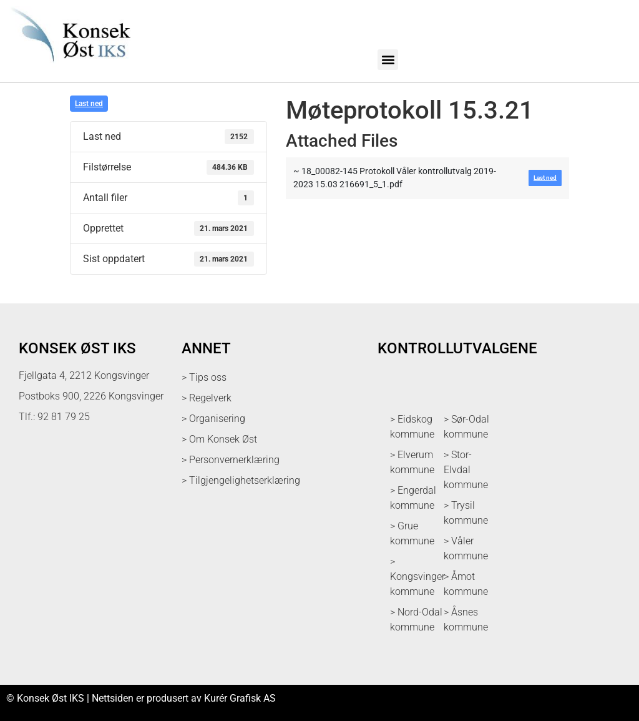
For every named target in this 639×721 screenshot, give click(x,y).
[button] (388, 59)
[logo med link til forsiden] (68, 68)
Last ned (89, 103)
